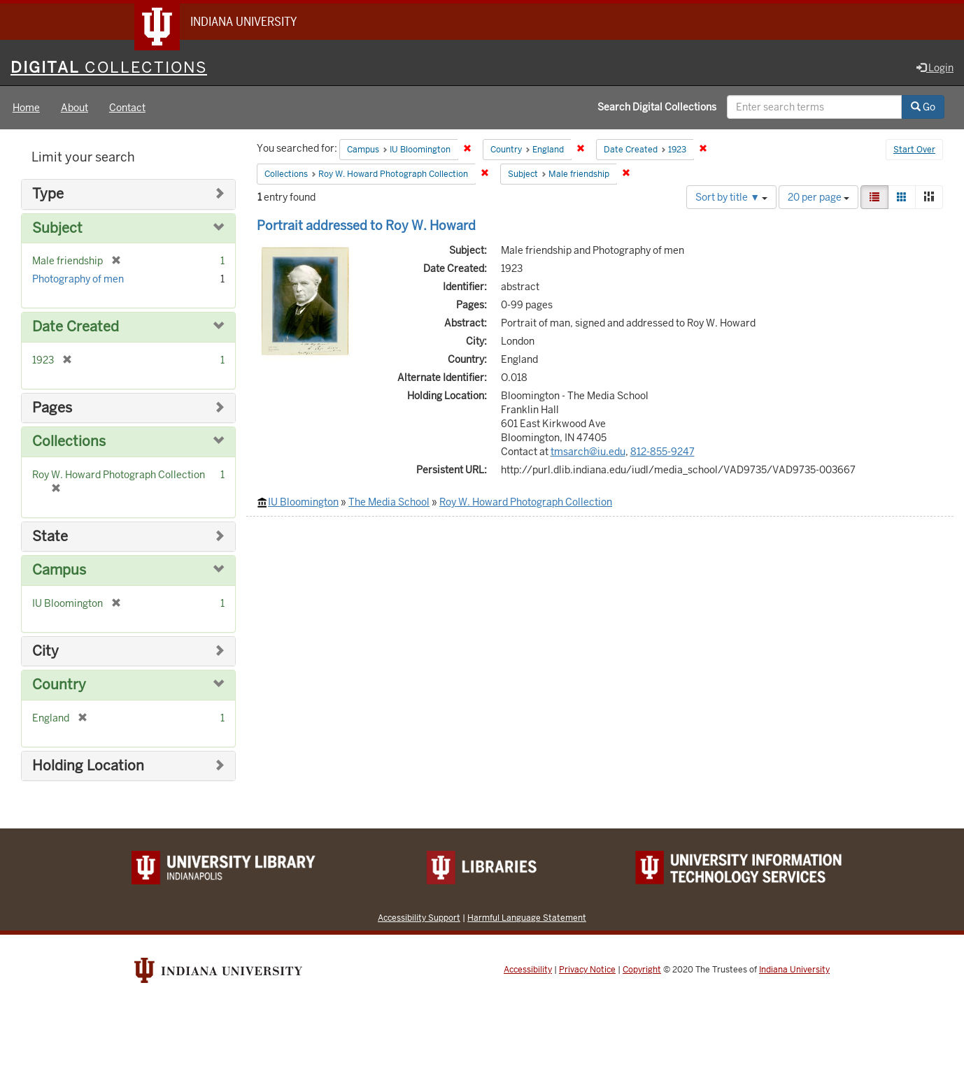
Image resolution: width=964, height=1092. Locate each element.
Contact (127, 107)
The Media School (389, 502)
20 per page (818, 197)
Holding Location (88, 766)
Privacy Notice (587, 969)
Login (935, 68)
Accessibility (528, 969)
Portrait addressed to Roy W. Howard (366, 225)
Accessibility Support (419, 917)
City (45, 651)
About (74, 107)
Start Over (914, 149)
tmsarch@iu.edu (588, 451)
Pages (52, 408)
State (50, 536)
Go (923, 107)
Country (59, 685)
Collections (69, 441)
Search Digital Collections (656, 107)
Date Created (75, 327)
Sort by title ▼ (731, 197)
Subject (57, 228)
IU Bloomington (303, 502)
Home (26, 107)
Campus (59, 570)
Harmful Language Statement (526, 917)
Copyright (642, 969)
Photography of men (78, 279)
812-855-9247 (662, 451)
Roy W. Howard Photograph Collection (525, 502)
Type (48, 194)
